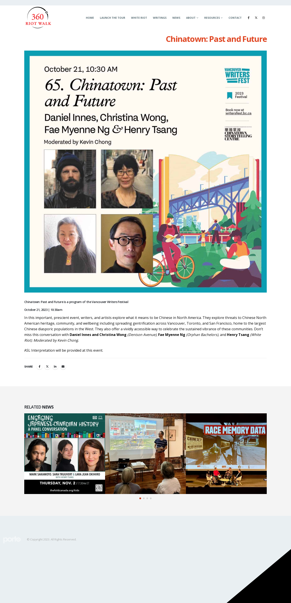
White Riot (139, 18)
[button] (140, 498)
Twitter (47, 366)
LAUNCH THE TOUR (112, 18)
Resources (212, 18)
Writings (159, 18)
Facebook (39, 366)
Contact (235, 18)
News (176, 18)
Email (63, 366)
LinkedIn (55, 366)
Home (90, 18)
